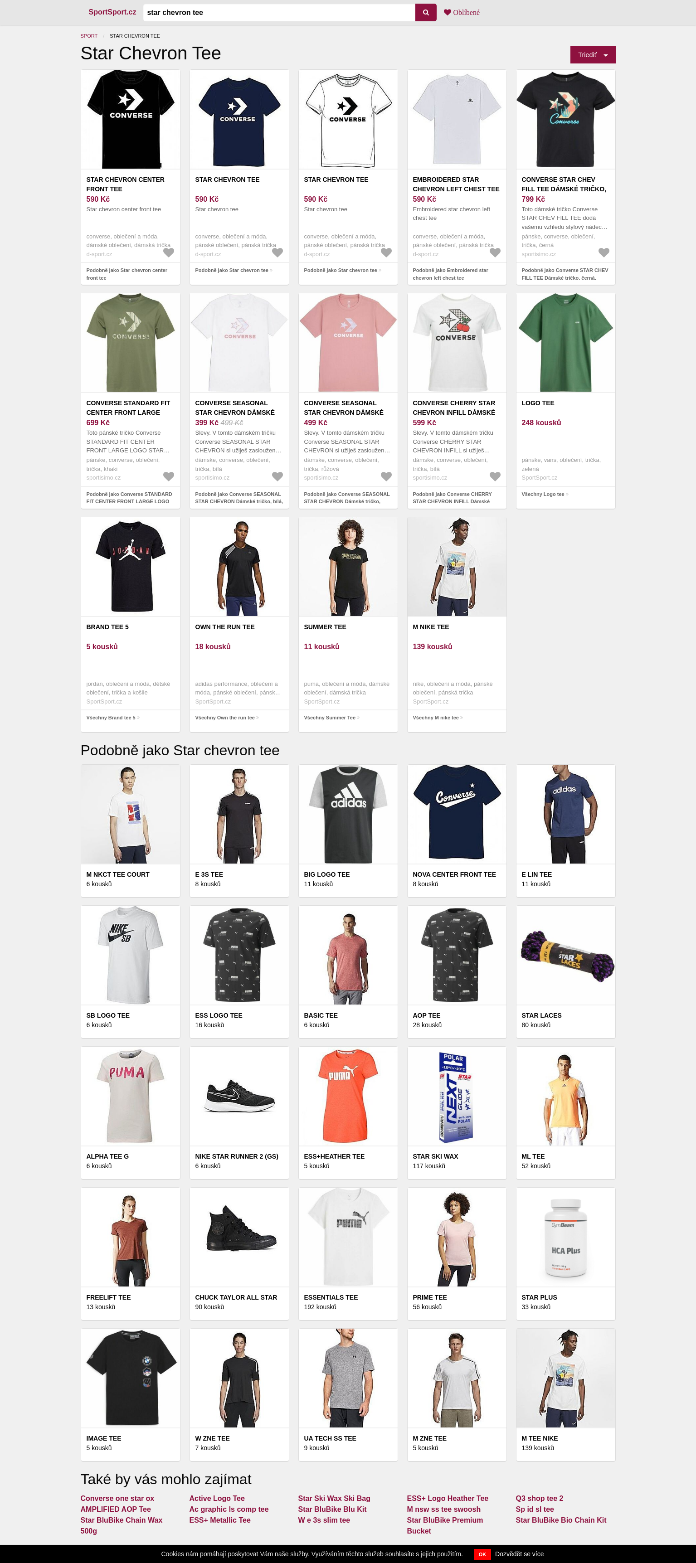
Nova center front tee (454, 874)
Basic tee (321, 1015)
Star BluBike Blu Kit (332, 1509)
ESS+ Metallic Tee (220, 1520)
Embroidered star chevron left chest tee (456, 184)
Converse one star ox (118, 1498)
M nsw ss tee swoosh (444, 1509)
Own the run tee (225, 627)
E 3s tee (209, 874)
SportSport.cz (112, 12)
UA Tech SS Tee (330, 1438)
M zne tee (430, 1438)
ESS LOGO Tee (219, 1015)
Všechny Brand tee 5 (111, 717)
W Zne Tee (212, 1438)
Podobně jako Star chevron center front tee (127, 274)
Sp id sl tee (535, 1509)
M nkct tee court (118, 874)
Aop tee (427, 1015)
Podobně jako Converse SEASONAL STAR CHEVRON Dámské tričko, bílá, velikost (239, 501)
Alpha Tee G (108, 1156)
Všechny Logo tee (543, 494)
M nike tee (431, 627)
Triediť (587, 54)
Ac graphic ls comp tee (229, 1509)
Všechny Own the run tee (225, 717)
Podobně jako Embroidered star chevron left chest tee (450, 274)
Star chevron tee (227, 179)
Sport (89, 36)
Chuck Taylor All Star (236, 1297)
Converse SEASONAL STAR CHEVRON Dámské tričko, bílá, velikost (235, 412)
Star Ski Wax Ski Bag (334, 1498)
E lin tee (537, 874)
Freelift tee (109, 1297)
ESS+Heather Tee (334, 1156)
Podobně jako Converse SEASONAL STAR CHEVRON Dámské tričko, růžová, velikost (347, 501)
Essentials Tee (331, 1297)
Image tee (104, 1438)
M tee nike (540, 1438)
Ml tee (533, 1156)
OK (483, 1554)
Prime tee (430, 1297)
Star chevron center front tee (126, 184)
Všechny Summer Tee (330, 717)
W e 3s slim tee (324, 1520)
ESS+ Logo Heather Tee (448, 1498)
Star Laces (542, 1015)
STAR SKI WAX (435, 1156)
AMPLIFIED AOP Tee (116, 1509)
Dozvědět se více (519, 1554)
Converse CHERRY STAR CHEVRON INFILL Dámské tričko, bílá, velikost (454, 412)
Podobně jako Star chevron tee (231, 270)
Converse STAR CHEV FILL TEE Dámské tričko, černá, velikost (564, 189)
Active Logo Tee (217, 1498)
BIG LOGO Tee (327, 874)
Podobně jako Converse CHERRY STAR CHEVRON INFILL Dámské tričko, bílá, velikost (452, 501)
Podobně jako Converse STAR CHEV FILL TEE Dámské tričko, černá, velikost (565, 277)
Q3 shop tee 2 (540, 1498)
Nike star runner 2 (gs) (236, 1156)
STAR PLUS (539, 1297)
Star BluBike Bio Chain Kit (561, 1520)
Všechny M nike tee (436, 717)
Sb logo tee (108, 1015)
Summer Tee (325, 627)
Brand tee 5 (108, 627)
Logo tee (538, 403)
